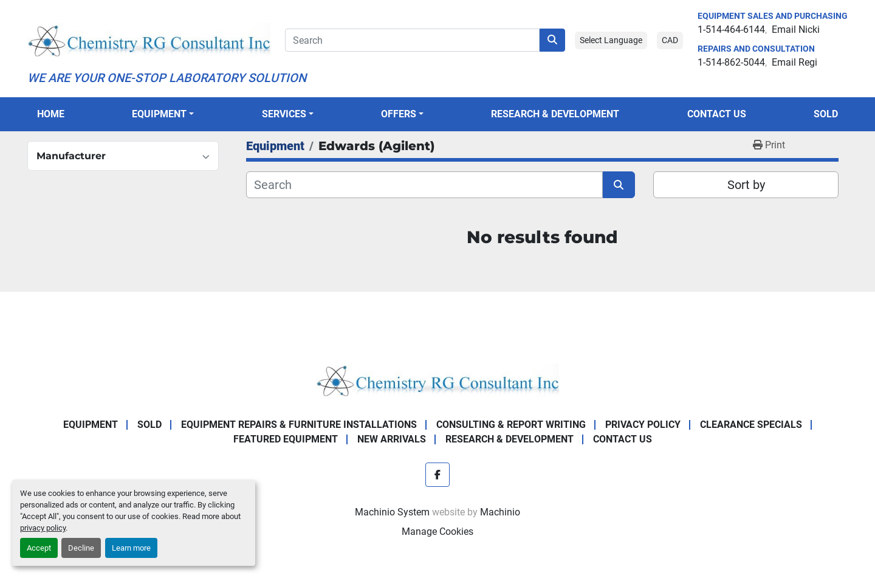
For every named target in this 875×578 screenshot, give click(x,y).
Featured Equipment (285, 439)
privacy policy (43, 527)
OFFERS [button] (398, 114)
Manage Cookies (437, 531)
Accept (39, 547)
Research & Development (555, 114)
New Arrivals (391, 439)
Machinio (500, 512)
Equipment (159, 114)
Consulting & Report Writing (511, 424)
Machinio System (392, 512)
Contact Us (716, 114)
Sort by (746, 184)
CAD (670, 40)
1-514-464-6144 (731, 29)
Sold (826, 114)
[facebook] (437, 475)
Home (50, 114)
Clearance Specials (751, 424)
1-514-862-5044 (731, 62)
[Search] (412, 40)
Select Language (611, 40)
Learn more (131, 547)
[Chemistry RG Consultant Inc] (437, 379)
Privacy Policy (643, 424)
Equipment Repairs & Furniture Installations (299, 424)
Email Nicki (796, 29)
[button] (163, 114)
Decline (81, 547)
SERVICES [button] (284, 114)
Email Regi (794, 62)
